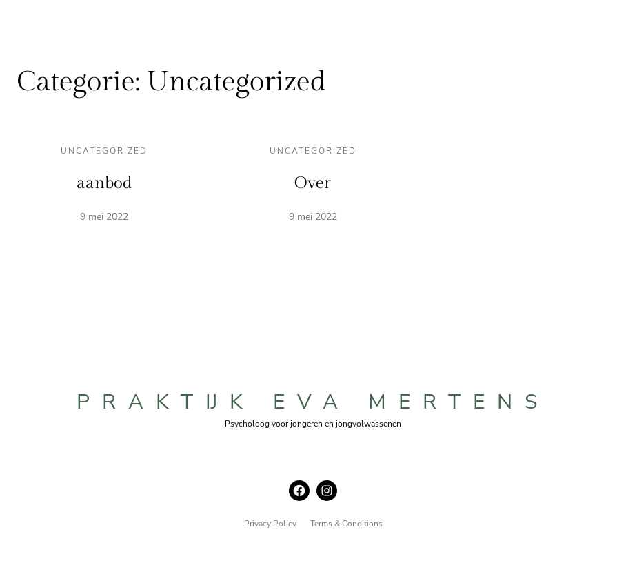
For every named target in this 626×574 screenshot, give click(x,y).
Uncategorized (104, 150)
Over (312, 183)
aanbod (104, 183)
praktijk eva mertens (313, 402)
